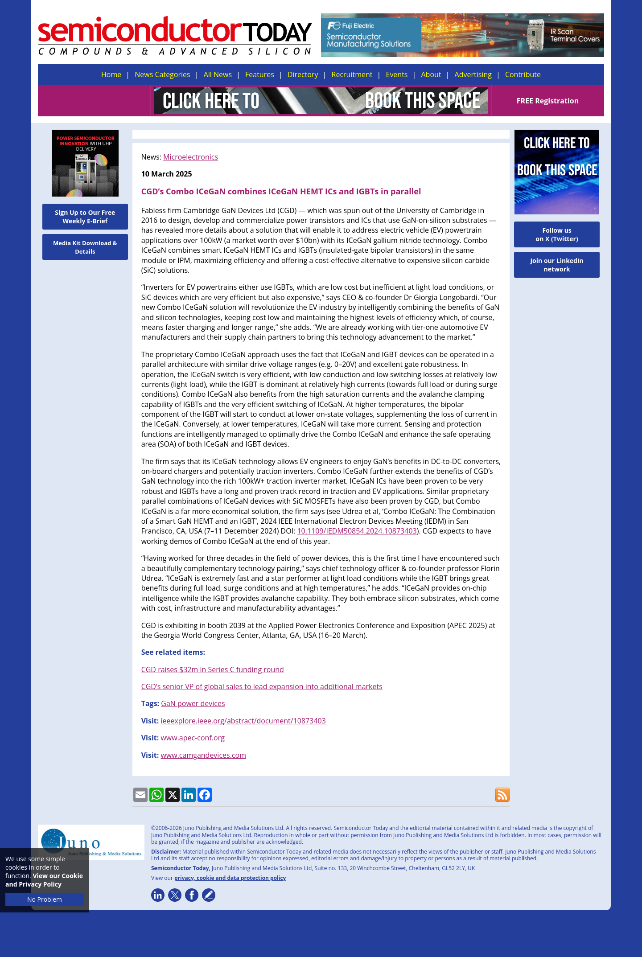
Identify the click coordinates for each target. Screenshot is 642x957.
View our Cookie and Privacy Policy (44, 879)
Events (396, 74)
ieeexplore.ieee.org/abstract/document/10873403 (242, 721)
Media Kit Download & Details (85, 247)
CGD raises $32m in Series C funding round (212, 669)
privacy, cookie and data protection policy (230, 878)
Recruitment (352, 74)
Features (259, 74)
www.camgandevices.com (203, 755)
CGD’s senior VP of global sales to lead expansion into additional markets (262, 686)
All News (218, 74)
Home (111, 74)
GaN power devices (193, 703)
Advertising (473, 74)
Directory (303, 74)
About (431, 74)
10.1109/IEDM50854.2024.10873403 (356, 531)
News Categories (162, 74)
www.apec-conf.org (192, 738)
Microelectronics (190, 157)
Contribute (523, 74)
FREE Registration (548, 101)
